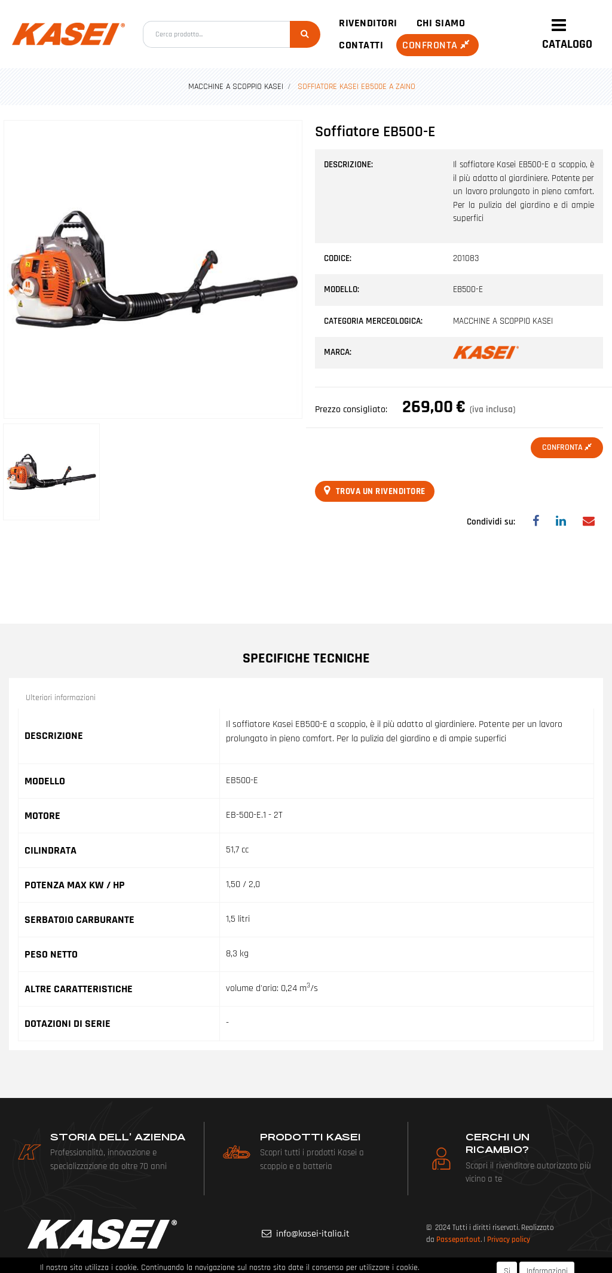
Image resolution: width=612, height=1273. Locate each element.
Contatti (361, 45)
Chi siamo (441, 23)
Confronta (437, 45)
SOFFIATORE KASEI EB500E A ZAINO (356, 86)
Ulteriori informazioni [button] (61, 697)
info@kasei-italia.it (313, 1234)
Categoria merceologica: (373, 321)
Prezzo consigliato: (351, 409)
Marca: (337, 352)
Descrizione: (348, 164)
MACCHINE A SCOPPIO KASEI (235, 86)
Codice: (337, 258)
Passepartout (458, 1239)
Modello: (341, 289)
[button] (305, 34)
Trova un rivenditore (375, 491)
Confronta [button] (567, 447)
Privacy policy (508, 1239)
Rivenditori (368, 23)
